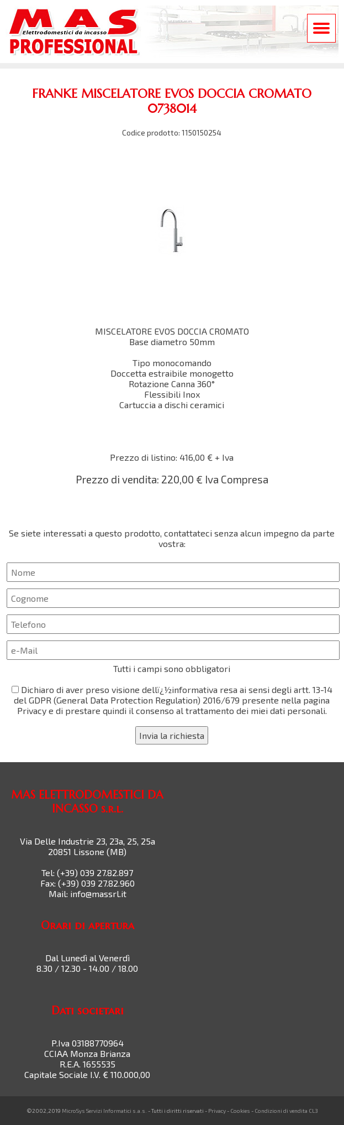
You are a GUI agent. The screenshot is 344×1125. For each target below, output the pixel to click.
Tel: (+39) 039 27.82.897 (87, 872)
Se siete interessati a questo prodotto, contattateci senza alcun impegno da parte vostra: (172, 636)
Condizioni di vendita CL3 (286, 1110)
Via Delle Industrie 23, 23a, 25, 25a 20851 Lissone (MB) (87, 846)
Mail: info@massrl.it (87, 893)
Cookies (240, 1110)
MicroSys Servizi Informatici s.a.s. (104, 1110)
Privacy (217, 1110)
